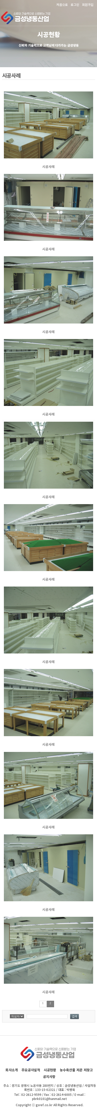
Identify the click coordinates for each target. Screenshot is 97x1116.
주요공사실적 (30, 1069)
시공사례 (48, 166)
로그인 (75, 4)
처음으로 (62, 4)
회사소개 (11, 1069)
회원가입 (87, 4)
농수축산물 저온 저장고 (76, 1069)
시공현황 (50, 1069)
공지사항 (49, 1076)
